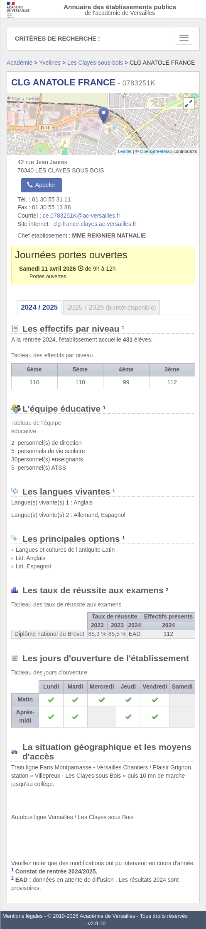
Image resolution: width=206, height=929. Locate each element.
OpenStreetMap (156, 151)
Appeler (41, 185)
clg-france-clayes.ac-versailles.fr (94, 224)
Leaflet (125, 151)
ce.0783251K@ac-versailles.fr (81, 215)
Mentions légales (22, 916)
